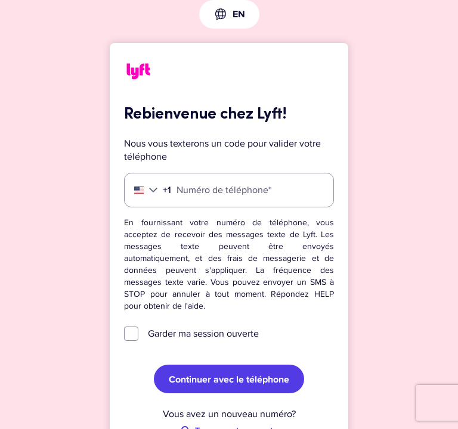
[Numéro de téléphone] (229, 190)
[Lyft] (138, 73)
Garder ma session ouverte (203, 334)
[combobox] (229, 14)
